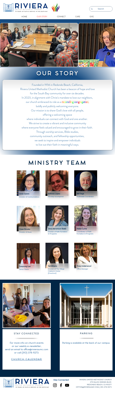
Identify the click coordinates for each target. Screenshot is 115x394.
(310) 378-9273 (30, 353)
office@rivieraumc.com (36, 349)
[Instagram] (54, 385)
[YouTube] (67, 385)
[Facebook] (61, 385)
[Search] (101, 8)
